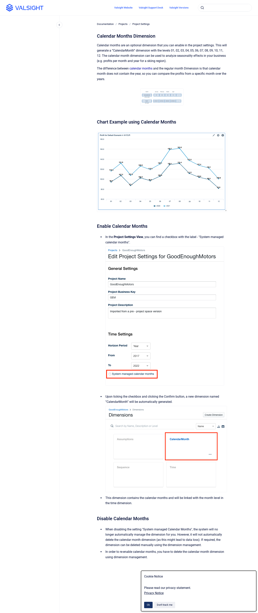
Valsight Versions (179, 7)
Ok (148, 604)
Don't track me (164, 604)
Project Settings (141, 24)
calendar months (140, 68)
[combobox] (225, 7)
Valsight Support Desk (151, 7)
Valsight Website (123, 7)
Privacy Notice (154, 593)
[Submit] (202, 8)
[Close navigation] (59, 25)
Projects (123, 24)
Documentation (105, 24)
